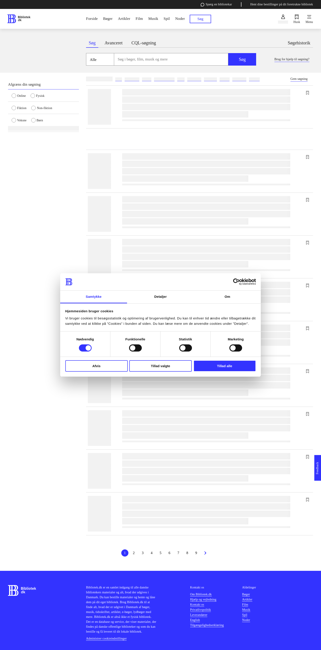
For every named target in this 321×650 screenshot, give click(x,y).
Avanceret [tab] (114, 42)
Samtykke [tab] (94, 296)
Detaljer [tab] (160, 296)
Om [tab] (227, 296)
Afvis (96, 366)
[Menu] (309, 19)
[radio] (21, 95)
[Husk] (296, 19)
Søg (242, 59)
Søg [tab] (92, 42)
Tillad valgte (160, 366)
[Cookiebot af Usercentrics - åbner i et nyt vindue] (236, 281)
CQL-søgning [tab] (144, 42)
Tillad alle (224, 366)
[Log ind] (283, 19)
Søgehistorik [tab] (299, 42)
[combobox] (171, 59)
